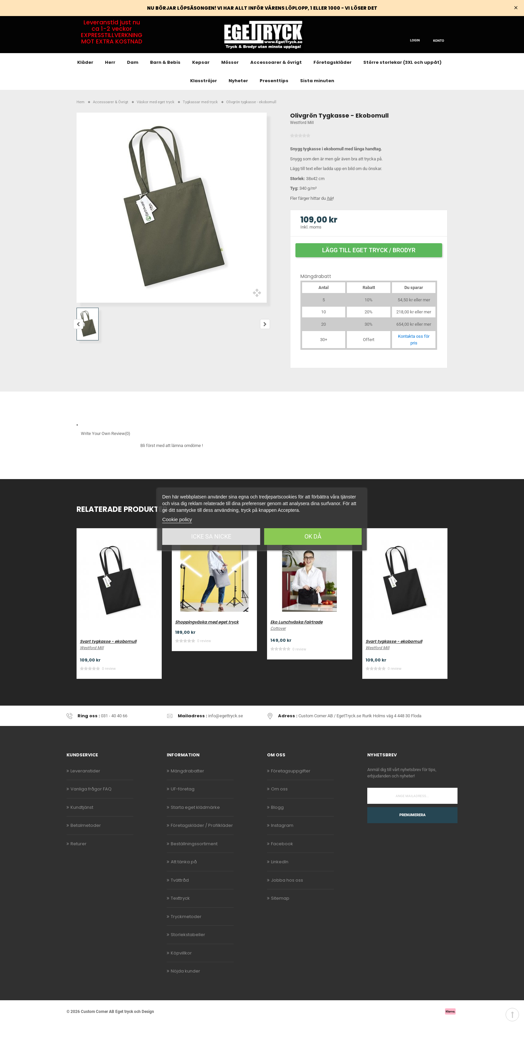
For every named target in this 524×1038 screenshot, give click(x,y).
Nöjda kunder (185, 986)
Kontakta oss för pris (413, 355)
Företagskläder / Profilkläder (202, 841)
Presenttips (274, 96)
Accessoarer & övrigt (276, 78)
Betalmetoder (86, 841)
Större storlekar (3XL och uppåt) (402, 78)
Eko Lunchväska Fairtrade (296, 637)
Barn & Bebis (165, 78)
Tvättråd (180, 895)
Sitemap (280, 913)
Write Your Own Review (105, 449)
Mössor (230, 78)
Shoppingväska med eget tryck (207, 637)
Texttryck (180, 913)
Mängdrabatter (187, 786)
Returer (79, 859)
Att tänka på (184, 877)
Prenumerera (412, 830)
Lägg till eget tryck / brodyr (368, 265)
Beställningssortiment (194, 859)
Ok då (312, 536)
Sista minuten (317, 96)
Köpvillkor (181, 968)
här (330, 213)
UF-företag (182, 804)
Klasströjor (203, 96)
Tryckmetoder (186, 931)
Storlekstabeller (188, 950)
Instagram (282, 841)
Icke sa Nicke (211, 536)
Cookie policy (177, 519)
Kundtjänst (82, 822)
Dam (132, 78)
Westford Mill (302, 138)
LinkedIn (279, 877)
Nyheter (238, 96)
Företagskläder (332, 78)
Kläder (85, 78)
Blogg (277, 822)
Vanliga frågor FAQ (91, 804)
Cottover (278, 643)
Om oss (279, 804)
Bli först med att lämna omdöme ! (171, 460)
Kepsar (201, 78)
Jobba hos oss (287, 895)
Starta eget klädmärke (195, 822)
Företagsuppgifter (290, 786)
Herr (110, 78)
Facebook (282, 859)
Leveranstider (85, 786)
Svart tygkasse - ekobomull (108, 657)
